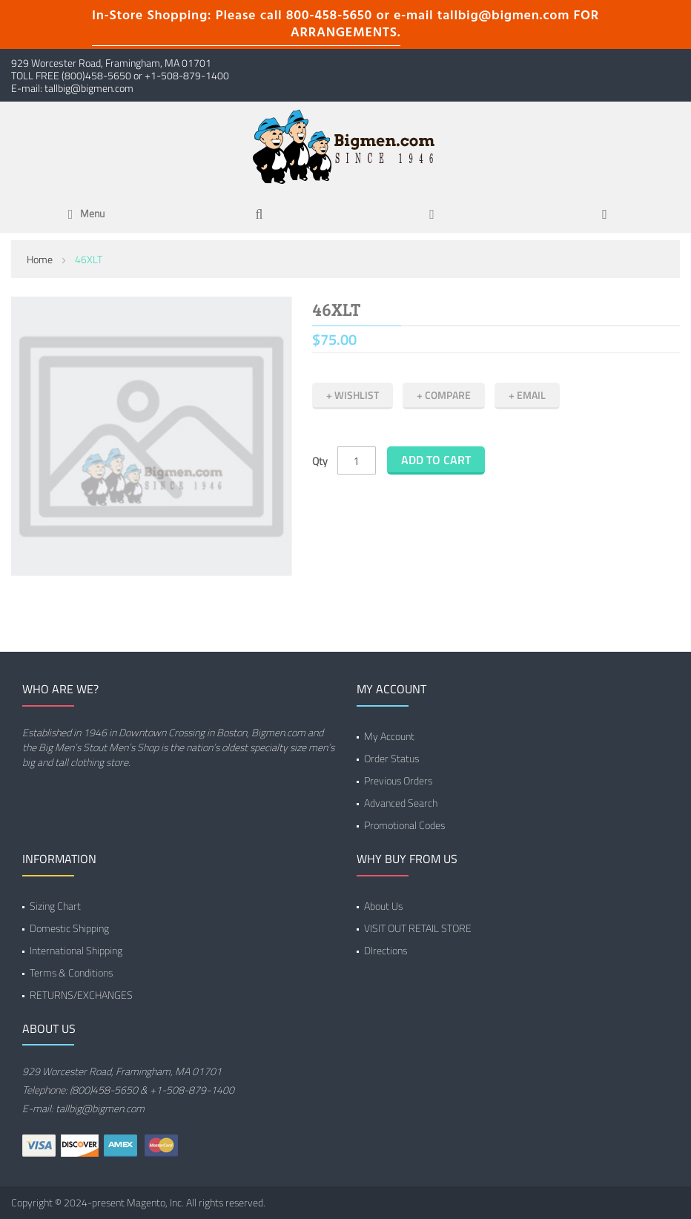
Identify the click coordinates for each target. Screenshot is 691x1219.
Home (40, 259)
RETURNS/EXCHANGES (81, 994)
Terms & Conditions (71, 972)
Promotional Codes (404, 825)
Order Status (391, 758)
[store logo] (345, 147)
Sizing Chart (55, 906)
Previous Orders (398, 780)
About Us (383, 906)
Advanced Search (400, 802)
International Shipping (76, 950)
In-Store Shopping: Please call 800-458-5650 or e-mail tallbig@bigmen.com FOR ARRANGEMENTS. (345, 24)
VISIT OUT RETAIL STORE (418, 928)
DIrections (385, 950)
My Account (389, 736)
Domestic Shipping (69, 928)
